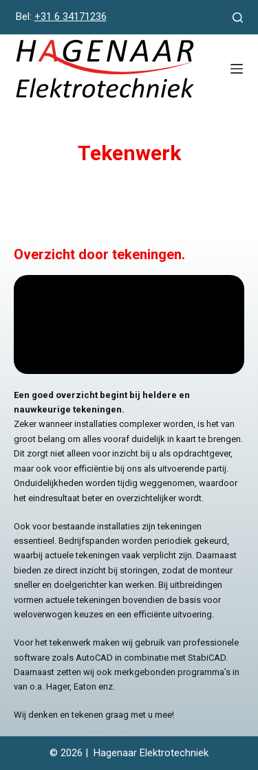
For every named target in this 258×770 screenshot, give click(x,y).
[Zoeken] (238, 17)
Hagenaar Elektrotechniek (151, 753)
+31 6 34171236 (70, 16)
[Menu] (236, 69)
